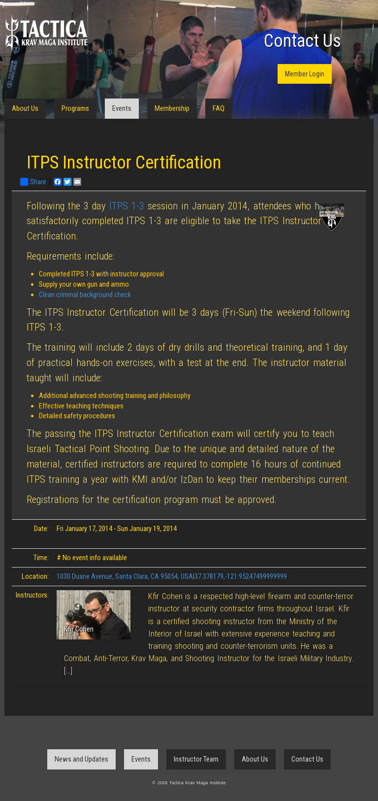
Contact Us (302, 41)
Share (33, 182)
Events (121, 108)
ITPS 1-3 (126, 206)
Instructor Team (196, 759)
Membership (172, 108)
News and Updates (81, 759)
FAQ (218, 108)
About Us (25, 108)
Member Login (304, 74)
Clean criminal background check (85, 294)
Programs (75, 108)
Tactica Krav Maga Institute (46, 33)
